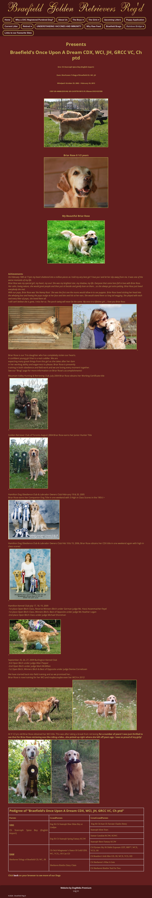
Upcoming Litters (112, 20)
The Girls (94, 20)
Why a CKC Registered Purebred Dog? (34, 20)
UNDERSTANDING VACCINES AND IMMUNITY (59, 26)
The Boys (79, 20)
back (16, 875)
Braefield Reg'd (20, 896)
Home (7, 20)
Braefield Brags (113, 26)
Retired (28, 26)
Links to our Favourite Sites (18, 33)
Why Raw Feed (93, 26)
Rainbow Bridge (135, 26)
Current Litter (11, 26)
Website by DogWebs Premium (76, 887)
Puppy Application (135, 20)
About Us (62, 20)
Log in (76, 891)
